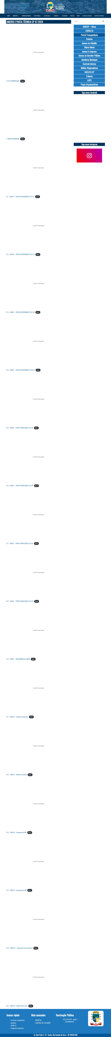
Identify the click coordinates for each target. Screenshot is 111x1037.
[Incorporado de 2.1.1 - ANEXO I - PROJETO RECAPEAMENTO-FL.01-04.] (38, 168)
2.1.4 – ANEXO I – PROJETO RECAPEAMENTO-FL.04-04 (20, 370)
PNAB (78, 16)
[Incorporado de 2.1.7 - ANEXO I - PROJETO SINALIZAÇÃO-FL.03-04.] (38, 515)
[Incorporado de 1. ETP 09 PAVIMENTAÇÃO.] (38, 52)
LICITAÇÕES (64, 16)
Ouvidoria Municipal (89, 59)
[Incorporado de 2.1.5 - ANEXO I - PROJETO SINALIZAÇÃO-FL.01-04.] (38, 399)
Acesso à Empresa (89, 51)
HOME (8, 16)
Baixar (22, 81)
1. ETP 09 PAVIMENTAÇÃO (12, 81)
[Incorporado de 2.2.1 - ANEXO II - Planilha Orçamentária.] (38, 688)
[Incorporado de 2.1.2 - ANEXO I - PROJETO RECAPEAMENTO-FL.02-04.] (38, 226)
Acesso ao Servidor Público (89, 55)
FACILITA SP (89, 72)
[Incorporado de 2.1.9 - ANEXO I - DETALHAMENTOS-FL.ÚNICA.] (38, 630)
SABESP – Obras (89, 26)
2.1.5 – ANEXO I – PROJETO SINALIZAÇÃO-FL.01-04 (19, 428)
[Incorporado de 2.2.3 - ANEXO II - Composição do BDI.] (38, 804)
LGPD (89, 80)
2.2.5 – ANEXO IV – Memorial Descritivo (16, 1006)
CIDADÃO (56, 16)
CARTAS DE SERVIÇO (99, 16)
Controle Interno (89, 63)
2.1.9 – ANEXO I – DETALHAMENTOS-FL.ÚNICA (18, 659)
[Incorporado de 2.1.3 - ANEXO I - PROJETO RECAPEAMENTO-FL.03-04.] (38, 283)
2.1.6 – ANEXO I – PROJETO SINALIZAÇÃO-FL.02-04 (19, 486)
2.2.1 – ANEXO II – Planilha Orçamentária (17, 717)
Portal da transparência (18, 1020)
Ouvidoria (13, 1023)
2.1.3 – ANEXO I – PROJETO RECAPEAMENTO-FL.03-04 (20, 312)
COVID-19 (89, 30)
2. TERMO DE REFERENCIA (12, 139)
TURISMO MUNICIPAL (26, 16)
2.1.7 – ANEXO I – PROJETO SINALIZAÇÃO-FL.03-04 (19, 543)
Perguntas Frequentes (17, 1028)
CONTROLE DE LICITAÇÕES (43, 1023)
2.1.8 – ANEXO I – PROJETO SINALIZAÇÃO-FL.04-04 (19, 601)
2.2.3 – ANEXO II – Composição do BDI (16, 832)
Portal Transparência (89, 35)
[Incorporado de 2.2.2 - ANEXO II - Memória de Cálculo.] (38, 746)
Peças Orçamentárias (89, 84)
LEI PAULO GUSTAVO (87, 16)
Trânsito (89, 76)
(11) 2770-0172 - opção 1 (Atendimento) (70, 1020)
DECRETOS (38, 1020)
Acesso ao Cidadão (89, 43)
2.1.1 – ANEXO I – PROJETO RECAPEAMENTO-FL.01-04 (20, 197)
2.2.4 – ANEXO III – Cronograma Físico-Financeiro (19, 948)
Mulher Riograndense (89, 68)
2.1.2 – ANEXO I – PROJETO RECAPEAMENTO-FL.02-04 (20, 254)
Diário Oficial (89, 47)
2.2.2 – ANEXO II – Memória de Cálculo (16, 775)
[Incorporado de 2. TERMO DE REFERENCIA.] (38, 110)
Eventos (89, 39)
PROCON (72, 16)
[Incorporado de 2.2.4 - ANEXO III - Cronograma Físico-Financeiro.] (38, 919)
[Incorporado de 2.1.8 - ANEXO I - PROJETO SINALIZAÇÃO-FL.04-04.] (38, 572)
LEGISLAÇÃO (47, 16)
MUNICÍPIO (16, 16)
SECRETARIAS (37, 16)
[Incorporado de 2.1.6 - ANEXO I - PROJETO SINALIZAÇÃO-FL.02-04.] (38, 457)
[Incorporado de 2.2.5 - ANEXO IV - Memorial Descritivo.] (38, 977)
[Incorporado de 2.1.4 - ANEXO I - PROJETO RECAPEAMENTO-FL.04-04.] (38, 341)
